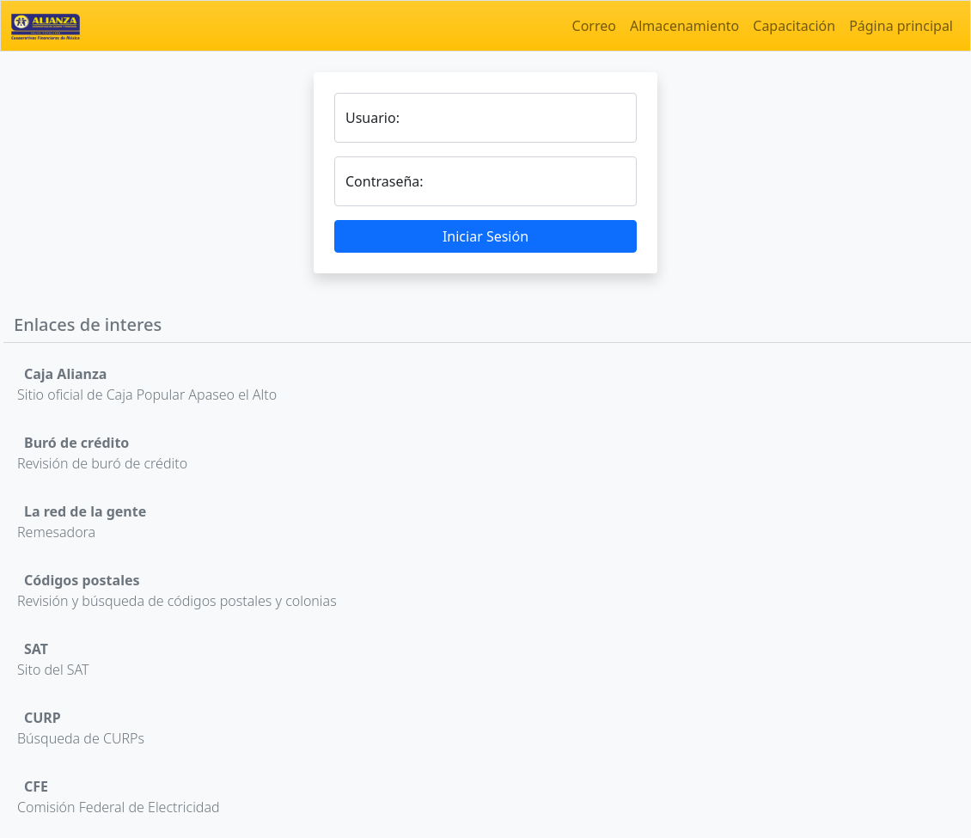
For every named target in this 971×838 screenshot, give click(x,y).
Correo (594, 25)
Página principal (901, 25)
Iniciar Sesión (485, 236)
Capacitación (794, 25)
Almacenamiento (684, 25)
